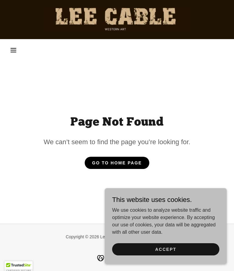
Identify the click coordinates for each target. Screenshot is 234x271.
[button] (13, 50)
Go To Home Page (117, 162)
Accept (165, 261)
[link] (117, 19)
